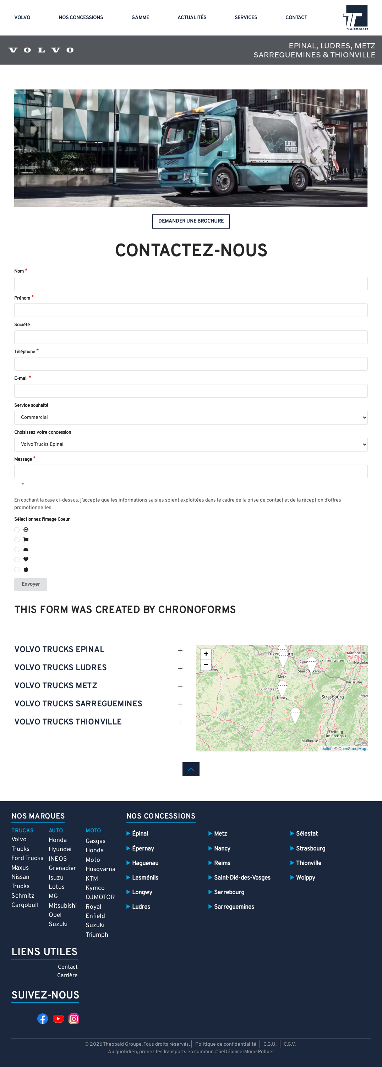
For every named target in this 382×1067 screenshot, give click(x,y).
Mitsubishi (63, 906)
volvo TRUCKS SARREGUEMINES (78, 704)
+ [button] (206, 654)
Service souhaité (31, 406)
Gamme (140, 18)
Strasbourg (310, 849)
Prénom (22, 298)
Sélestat (307, 834)
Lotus (57, 887)
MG (53, 896)
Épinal (140, 834)
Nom (19, 271)
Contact (296, 18)
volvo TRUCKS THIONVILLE (67, 722)
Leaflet (325, 748)
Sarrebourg (229, 892)
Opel (55, 915)
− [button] (206, 665)
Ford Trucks (27, 858)
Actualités (192, 18)
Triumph (97, 935)
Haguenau (145, 863)
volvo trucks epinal (59, 650)
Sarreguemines (234, 907)
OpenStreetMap (352, 748)
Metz (220, 834)
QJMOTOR (100, 897)
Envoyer (31, 584)
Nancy (222, 849)
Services (246, 18)
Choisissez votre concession (42, 433)
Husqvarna (100, 869)
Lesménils (145, 878)
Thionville (308, 863)
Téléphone (24, 352)
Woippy (305, 878)
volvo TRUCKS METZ (55, 686)
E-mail (20, 379)
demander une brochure (191, 221)
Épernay (143, 849)
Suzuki (58, 924)
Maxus (20, 868)
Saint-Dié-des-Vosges (242, 878)
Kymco (95, 888)
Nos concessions (81, 18)
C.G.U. (270, 1044)
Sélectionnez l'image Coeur (42, 519)
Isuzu (56, 878)
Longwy (142, 892)
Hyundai (60, 850)
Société (22, 325)
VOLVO (22, 18)
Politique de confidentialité (225, 1044)
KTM (92, 879)
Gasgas (95, 841)
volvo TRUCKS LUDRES (60, 668)
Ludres (141, 907)
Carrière (67, 975)
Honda (58, 840)
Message (23, 460)
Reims (222, 863)
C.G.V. (290, 1044)
